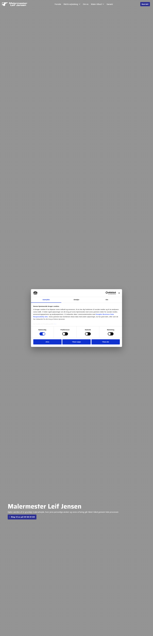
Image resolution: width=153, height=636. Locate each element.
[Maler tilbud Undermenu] (103, 4)
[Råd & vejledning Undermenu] (79, 4)
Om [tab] (107, 300)
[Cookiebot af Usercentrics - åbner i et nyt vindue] (107, 293)
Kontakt (145, 4)
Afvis (47, 342)
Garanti (110, 4)
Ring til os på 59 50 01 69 (22, 517)
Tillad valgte (76, 342)
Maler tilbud (96, 4)
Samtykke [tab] (46, 300)
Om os (85, 4)
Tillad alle (105, 342)
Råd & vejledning (71, 4)
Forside (58, 4)
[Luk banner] (119, 293)
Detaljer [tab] (76, 300)
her (55, 324)
